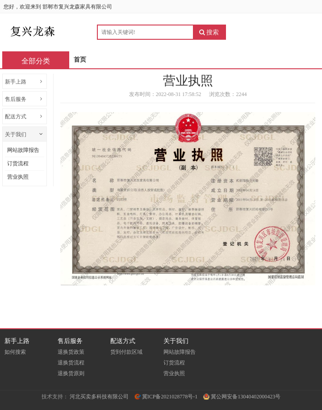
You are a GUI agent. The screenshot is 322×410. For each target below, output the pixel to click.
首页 (80, 59)
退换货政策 (71, 352)
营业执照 (18, 177)
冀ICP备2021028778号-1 (166, 396)
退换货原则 (71, 373)
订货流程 (18, 163)
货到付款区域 (126, 352)
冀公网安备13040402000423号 (241, 396)
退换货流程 (71, 363)
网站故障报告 (23, 150)
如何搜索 (15, 352)
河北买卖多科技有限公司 (99, 396)
